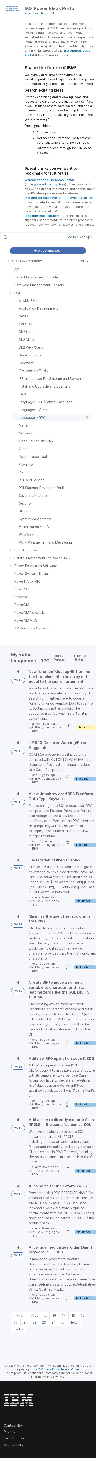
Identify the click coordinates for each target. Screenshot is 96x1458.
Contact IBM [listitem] (13, 1425)
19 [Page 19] (82, 1315)
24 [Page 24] (53, 1322)
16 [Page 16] (54, 1315)
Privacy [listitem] (9, 1432)
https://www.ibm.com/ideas (45, 184)
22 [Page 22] (34, 1322)
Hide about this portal (39, 13)
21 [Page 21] (25, 1322)
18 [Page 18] (73, 1315)
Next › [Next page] (74, 1322)
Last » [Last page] (18, 1329)
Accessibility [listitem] (13, 1445)
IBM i (38, 727)
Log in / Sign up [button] (79, 237)
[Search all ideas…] (30, 237)
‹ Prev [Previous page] (33, 1315)
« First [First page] (18, 1315)
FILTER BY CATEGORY (24, 261)
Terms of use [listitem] (14, 1438)
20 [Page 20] (16, 1322)
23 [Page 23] (44, 1322)
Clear (84, 261)
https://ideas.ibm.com (79, 198)
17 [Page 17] (64, 1315)
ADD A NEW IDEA (47, 250)
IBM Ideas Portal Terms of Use (58, 1369)
